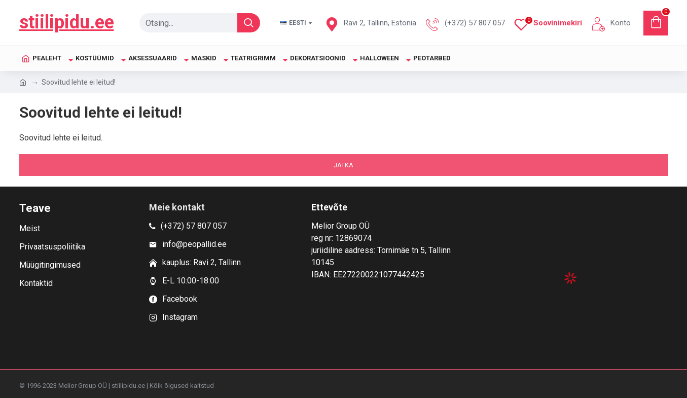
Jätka (343, 165)
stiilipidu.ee (66, 22)
